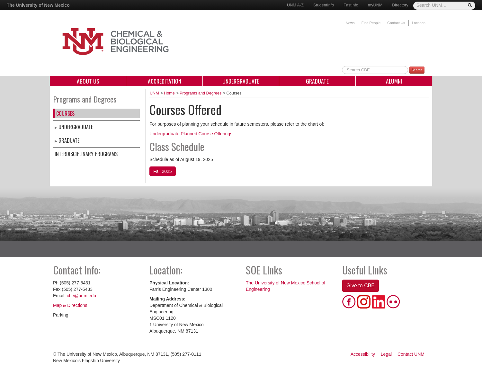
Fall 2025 (162, 171)
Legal (386, 354)
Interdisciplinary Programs (86, 154)
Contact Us (396, 23)
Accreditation (164, 81)
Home (169, 93)
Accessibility (363, 354)
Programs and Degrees (200, 93)
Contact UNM (410, 354)
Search (417, 70)
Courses (65, 113)
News (350, 23)
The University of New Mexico (38, 5)
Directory (400, 5)
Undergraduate (240, 81)
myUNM (375, 5)
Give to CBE (360, 285)
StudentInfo (323, 5)
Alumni (394, 81)
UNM (154, 93)
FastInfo (351, 5)
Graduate (317, 81)
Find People (371, 23)
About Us (88, 81)
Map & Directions (70, 305)
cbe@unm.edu (81, 295)
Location (418, 23)
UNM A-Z (295, 5)
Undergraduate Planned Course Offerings (190, 133)
